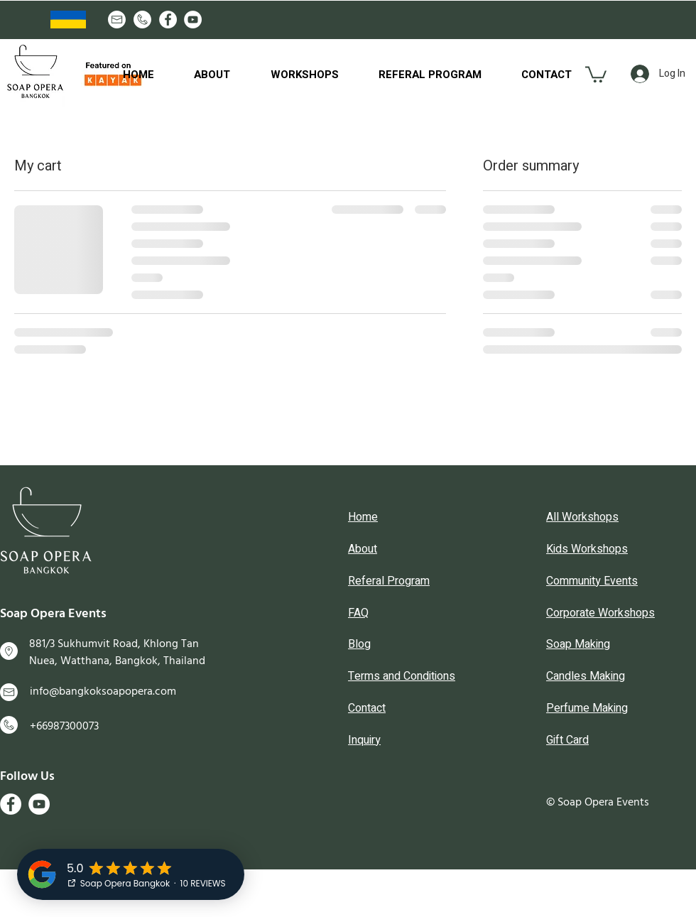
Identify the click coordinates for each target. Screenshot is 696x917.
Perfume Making (587, 708)
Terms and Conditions (401, 676)
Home (363, 517)
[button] (596, 73)
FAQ (358, 613)
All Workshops (582, 517)
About (362, 549)
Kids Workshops (587, 549)
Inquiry (364, 740)
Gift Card (567, 740)
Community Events (592, 581)
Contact (367, 708)
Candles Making (585, 676)
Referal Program (389, 581)
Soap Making (578, 644)
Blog (359, 644)
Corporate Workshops (600, 613)
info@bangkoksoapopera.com (103, 691)
